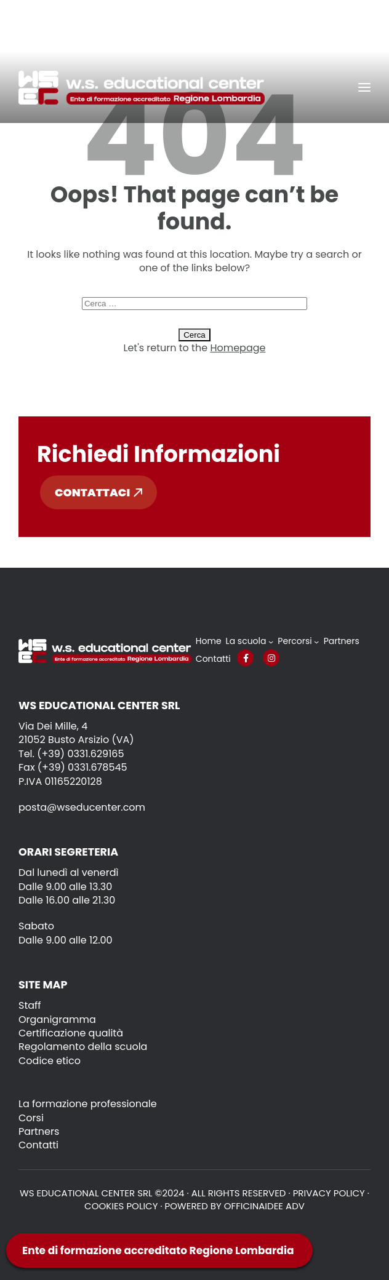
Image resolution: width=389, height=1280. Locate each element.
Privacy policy (329, 1193)
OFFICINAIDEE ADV (264, 1205)
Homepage (237, 348)
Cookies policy (121, 1205)
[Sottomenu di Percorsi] (316, 641)
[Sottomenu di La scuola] (270, 641)
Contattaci (98, 492)
